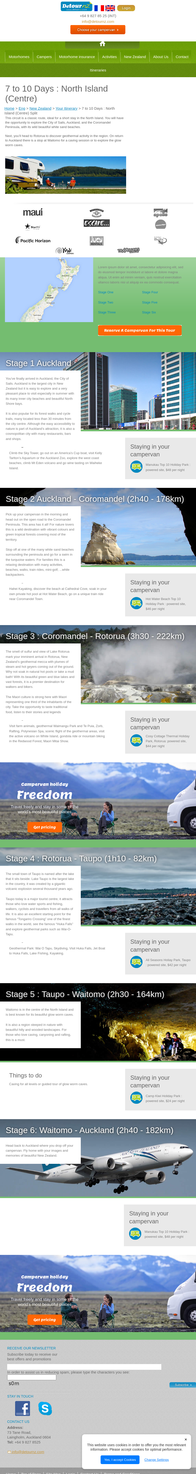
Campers (44, 57)
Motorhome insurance (77, 57)
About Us (160, 57)
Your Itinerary (67, 108)
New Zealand (135, 57)
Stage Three (107, 312)
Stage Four (150, 292)
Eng (22, 108)
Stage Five (149, 302)
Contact (182, 57)
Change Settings (156, 1460)
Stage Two (105, 302)
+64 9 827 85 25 (93, 16)
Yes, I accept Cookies (120, 1460)
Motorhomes (19, 57)
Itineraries (98, 70)
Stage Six (149, 312)
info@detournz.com (98, 21)
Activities (109, 57)
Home (9, 108)
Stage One (105, 292)
